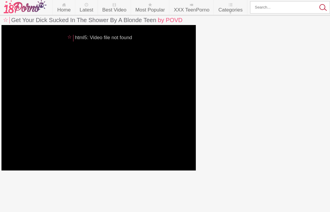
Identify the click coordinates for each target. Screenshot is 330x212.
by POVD (170, 20)
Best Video (114, 10)
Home (63, 10)
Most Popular (150, 10)
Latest (86, 10)
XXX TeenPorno (191, 10)
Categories (230, 10)
